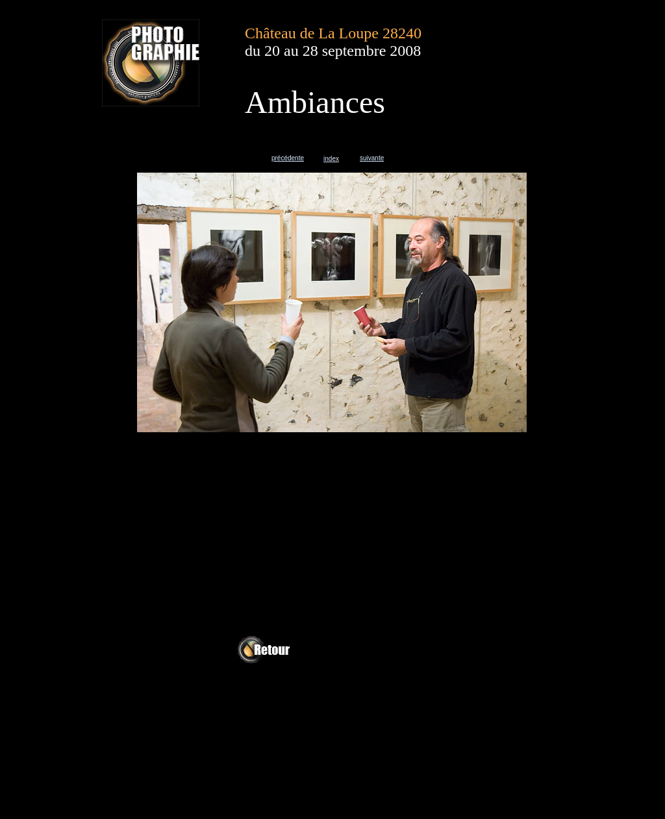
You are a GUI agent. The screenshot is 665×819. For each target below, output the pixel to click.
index (331, 158)
